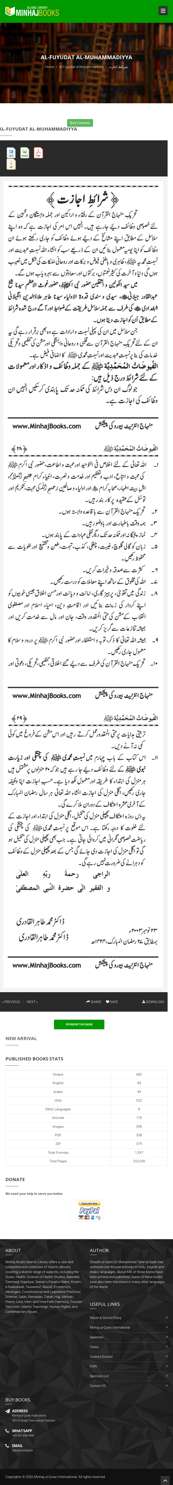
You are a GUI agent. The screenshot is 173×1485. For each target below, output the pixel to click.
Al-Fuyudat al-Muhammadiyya (81, 67)
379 (139, 1144)
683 (139, 1074)
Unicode (58, 1118)
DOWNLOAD (153, 1002)
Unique (58, 1074)
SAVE (112, 1002)
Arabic (58, 1092)
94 (139, 1083)
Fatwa (94, 1347)
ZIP (58, 1144)
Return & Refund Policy (105, 1318)
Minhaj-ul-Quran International (110, 1327)
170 (139, 1118)
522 (139, 1100)
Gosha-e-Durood (101, 1356)
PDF (58, 1135)
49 (139, 1092)
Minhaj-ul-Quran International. (56, 1477)
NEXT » (32, 1002)
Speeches (96, 1337)
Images (58, 1127)
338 (139, 1135)
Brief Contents (80, 123)
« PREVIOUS (11, 1002)
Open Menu (163, 10)
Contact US (97, 1386)
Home (49, 67)
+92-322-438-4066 (23, 1435)
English (58, 1083)
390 (139, 1127)
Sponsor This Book (79, 1024)
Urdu (58, 1100)
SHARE (93, 1002)
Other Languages (58, 1109)
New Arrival (21, 1038)
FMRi (93, 1366)
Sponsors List (99, 1376)
